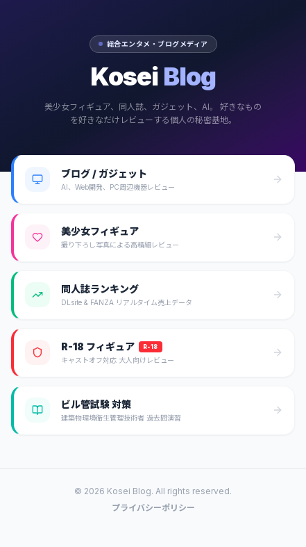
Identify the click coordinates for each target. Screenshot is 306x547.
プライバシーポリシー (153, 508)
